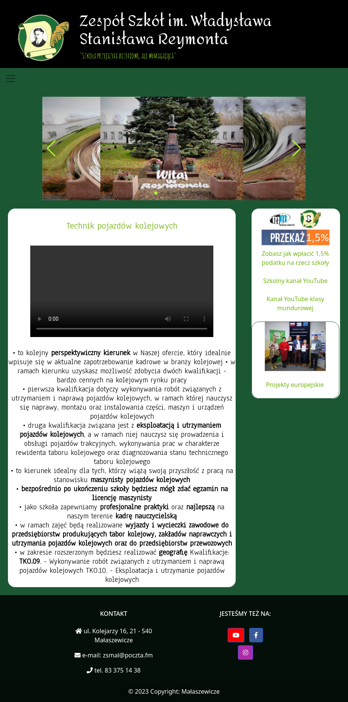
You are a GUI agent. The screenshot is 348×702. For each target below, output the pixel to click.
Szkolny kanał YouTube (295, 281)
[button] (155, 193)
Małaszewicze (200, 691)
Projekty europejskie (295, 384)
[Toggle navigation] (10, 78)
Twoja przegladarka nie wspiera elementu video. (121, 291)
